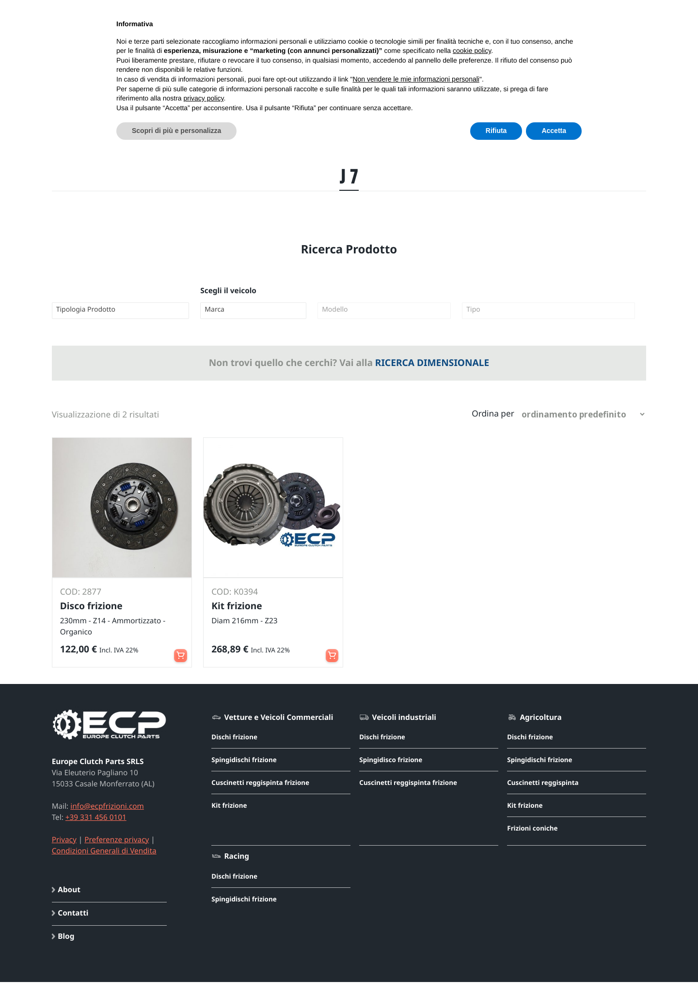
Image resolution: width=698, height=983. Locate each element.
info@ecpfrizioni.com (107, 807)
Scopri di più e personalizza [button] (176, 130)
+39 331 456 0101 (96, 818)
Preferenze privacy (116, 841)
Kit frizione (229, 806)
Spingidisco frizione (390, 760)
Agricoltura (540, 718)
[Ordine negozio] (583, 415)
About (69, 891)
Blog (66, 938)
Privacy (64, 841)
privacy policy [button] (204, 98)
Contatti (73, 914)
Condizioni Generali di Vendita (104, 852)
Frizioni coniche (532, 829)
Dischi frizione (234, 737)
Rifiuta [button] (496, 130)
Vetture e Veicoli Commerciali (278, 718)
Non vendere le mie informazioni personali (415, 79)
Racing (236, 857)
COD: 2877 (81, 592)
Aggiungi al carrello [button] (180, 651)
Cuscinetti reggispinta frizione (260, 783)
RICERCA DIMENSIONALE (432, 362)
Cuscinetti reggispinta (542, 783)
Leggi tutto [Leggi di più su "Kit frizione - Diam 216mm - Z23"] (331, 651)
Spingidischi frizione (243, 760)
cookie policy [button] (472, 50)
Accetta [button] (553, 130)
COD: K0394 (235, 592)
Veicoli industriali (404, 718)
